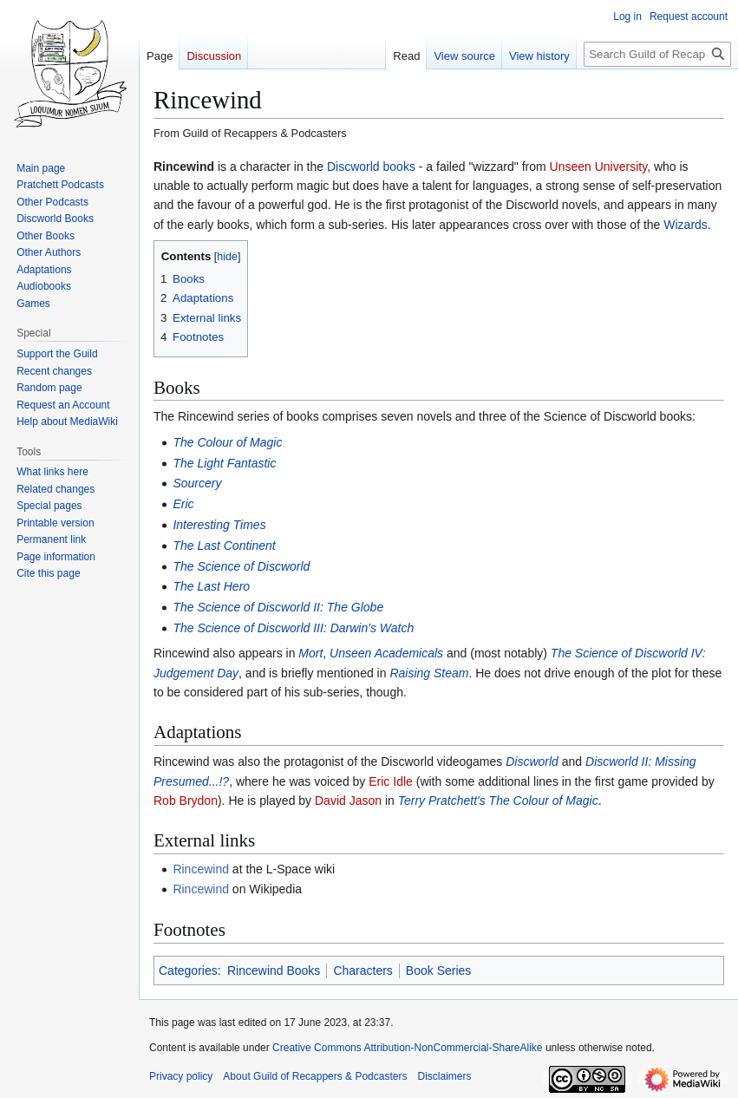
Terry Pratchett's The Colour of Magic (498, 800)
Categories (188, 970)
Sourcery (197, 483)
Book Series (438, 970)
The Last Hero (211, 586)
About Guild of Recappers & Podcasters (315, 1076)
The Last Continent (224, 545)
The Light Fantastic (224, 463)
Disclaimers (444, 1076)
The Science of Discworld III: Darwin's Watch (293, 628)
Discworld (532, 761)
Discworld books (371, 166)
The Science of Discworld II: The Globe (278, 607)
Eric (183, 504)
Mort (310, 653)
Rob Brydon (185, 800)
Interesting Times (219, 525)
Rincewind (201, 869)
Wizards (685, 225)
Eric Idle (391, 781)
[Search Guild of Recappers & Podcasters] (657, 54)
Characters (362, 970)
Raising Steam (428, 673)
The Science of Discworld (241, 566)
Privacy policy (180, 1076)
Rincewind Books (273, 970)
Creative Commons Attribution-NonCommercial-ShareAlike (407, 1048)
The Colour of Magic (227, 442)
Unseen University (599, 166)
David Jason (348, 800)
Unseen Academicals (386, 653)
